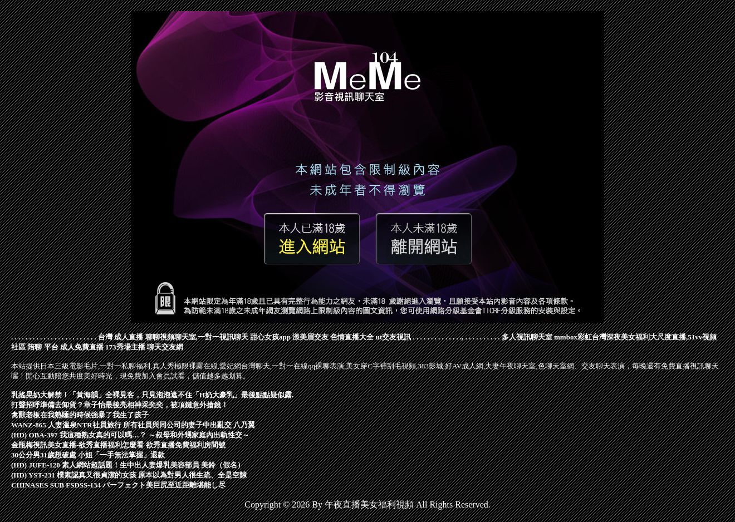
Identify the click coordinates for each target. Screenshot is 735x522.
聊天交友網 (165, 347)
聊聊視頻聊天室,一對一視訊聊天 (196, 337)
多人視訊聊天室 (527, 337)
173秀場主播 (125, 347)
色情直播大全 (352, 337)
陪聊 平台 (42, 347)
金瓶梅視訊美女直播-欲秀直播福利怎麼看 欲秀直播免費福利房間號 (118, 445)
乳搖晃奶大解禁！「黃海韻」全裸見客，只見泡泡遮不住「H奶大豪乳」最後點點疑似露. (152, 395)
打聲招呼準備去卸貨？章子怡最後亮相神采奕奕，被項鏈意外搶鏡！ (119, 405)
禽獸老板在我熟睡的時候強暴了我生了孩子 (80, 415)
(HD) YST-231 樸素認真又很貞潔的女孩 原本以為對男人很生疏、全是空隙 (129, 475)
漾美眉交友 (310, 337)
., (462, 337)
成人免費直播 (82, 347)
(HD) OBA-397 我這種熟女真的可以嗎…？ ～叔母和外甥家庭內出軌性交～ (130, 435)
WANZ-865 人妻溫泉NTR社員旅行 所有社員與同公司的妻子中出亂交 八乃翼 (133, 425)
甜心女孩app (270, 337)
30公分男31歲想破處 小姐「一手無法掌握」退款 (88, 455)
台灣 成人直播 (120, 337)
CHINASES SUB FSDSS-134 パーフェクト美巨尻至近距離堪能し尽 (118, 485)
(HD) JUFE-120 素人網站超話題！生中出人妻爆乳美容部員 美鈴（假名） (127, 465)
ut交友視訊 (393, 337)
